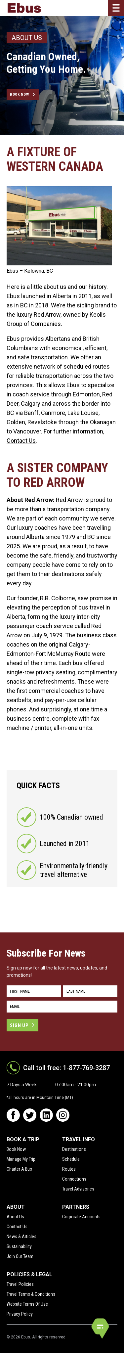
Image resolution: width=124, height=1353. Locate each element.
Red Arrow (47, 314)
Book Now (19, 94)
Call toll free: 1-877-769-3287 (66, 1068)
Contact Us (21, 440)
